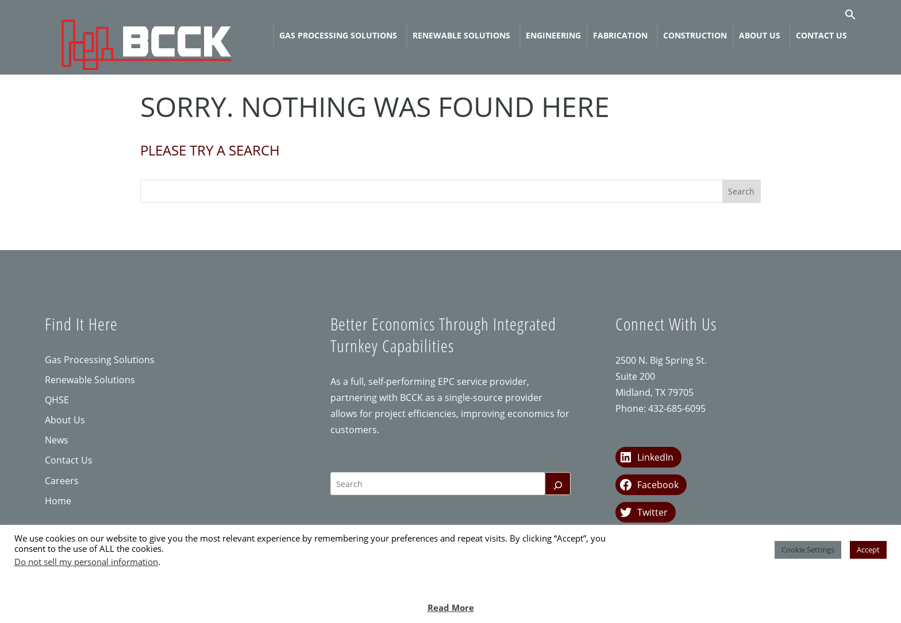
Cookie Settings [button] (807, 549)
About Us (759, 35)
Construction (695, 35)
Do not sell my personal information (86, 561)
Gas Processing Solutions (338, 35)
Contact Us (821, 35)
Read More (451, 607)
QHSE (57, 400)
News (56, 440)
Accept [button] (868, 549)
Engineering (553, 35)
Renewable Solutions (461, 35)
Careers (62, 480)
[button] (850, 16)
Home (58, 500)
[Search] (558, 483)
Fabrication (620, 35)
